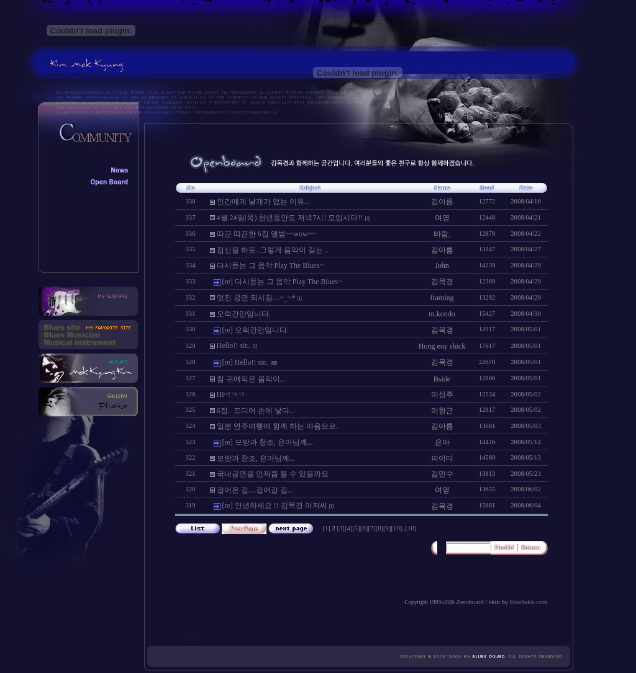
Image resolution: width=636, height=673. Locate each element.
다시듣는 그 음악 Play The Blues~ (270, 265)
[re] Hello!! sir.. (245, 362)
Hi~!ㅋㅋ (231, 394)
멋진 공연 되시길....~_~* (256, 297)
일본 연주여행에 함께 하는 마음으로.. (278, 426)
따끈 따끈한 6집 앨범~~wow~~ (266, 234)
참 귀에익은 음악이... (251, 379)
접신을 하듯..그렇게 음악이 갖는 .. (273, 250)
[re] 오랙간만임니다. (255, 330)
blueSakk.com (529, 602)
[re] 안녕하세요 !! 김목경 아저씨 (274, 505)
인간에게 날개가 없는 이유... (263, 201)
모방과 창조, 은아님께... (256, 458)
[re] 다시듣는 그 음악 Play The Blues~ (282, 281)
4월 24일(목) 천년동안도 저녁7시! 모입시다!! (290, 217)
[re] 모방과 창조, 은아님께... (267, 442)
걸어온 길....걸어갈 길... (255, 490)
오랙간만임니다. (244, 314)
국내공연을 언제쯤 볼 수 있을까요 (273, 474)
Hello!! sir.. (234, 345)
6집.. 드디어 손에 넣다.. (255, 410)
